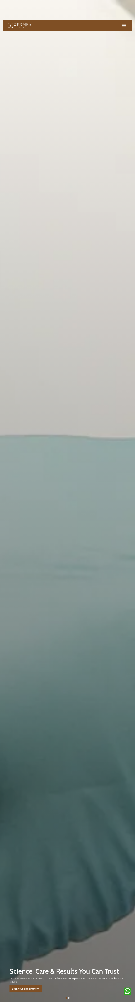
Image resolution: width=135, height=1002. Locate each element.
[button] (123, 25)
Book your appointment (25, 988)
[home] (20, 25)
